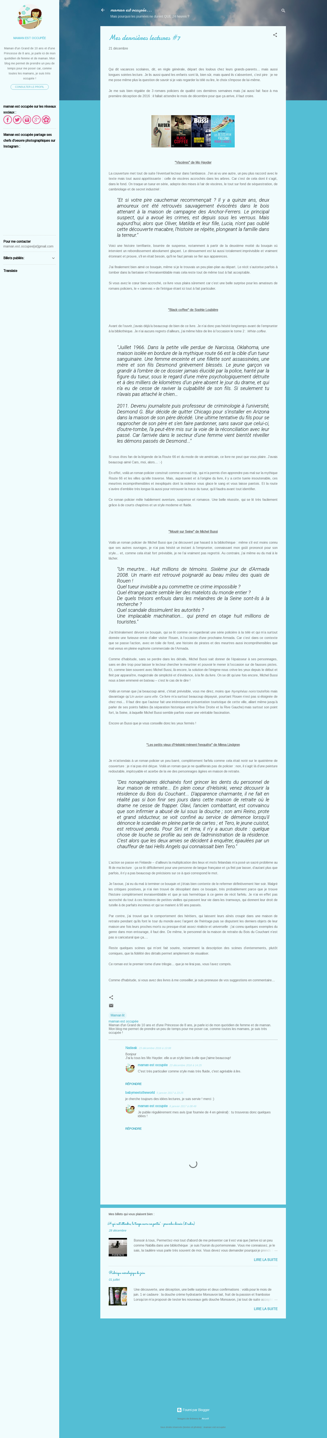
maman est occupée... (131, 9)
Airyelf (205, 1418)
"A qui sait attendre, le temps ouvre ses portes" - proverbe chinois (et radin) (152, 1224)
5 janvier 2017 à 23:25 (169, 1092)
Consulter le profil (29, 86)
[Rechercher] (283, 11)
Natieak (131, 1048)
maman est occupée (153, 1065)
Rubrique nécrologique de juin (127, 1273)
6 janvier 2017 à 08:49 (182, 1106)
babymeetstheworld (140, 1092)
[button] (275, 35)
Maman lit (118, 1015)
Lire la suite (266, 1260)
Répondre (133, 1084)
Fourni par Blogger (193, 1410)
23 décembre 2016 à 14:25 (185, 1065)
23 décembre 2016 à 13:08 (155, 1048)
